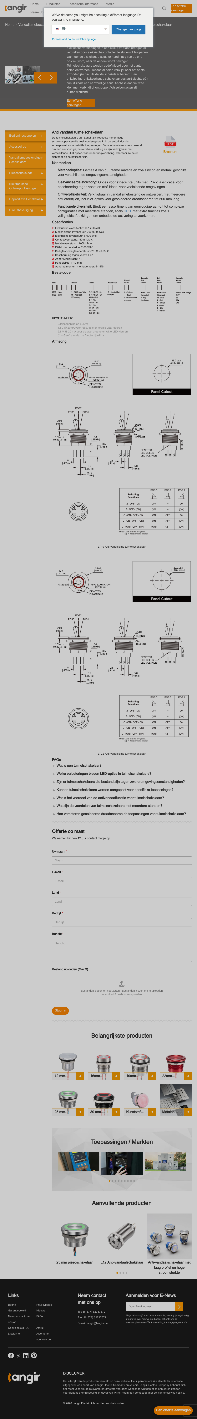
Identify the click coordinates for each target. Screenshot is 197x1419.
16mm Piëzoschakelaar (102, 1077)
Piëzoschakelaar (20, 173)
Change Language (128, 29)
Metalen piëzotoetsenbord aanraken (175, 1113)
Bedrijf (57, 913)
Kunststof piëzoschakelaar (138, 1113)
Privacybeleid (44, 1305)
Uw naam (59, 851)
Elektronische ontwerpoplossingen (23, 186)
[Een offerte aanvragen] (173, 1410)
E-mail (57, 872)
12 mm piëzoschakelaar (66, 1077)
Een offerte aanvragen (178, 8)
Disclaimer (14, 1334)
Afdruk (40, 1328)
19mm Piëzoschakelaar (138, 1077)
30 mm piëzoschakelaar (102, 1113)
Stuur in (60, 1010)
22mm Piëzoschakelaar (174, 1077)
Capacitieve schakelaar (25, 199)
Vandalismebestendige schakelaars (25, 160)
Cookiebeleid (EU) (19, 1328)
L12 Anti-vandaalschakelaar (122, 1262)
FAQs (39, 1316)
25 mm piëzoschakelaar (66, 1113)
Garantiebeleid (17, 1311)
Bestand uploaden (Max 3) (70, 969)
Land (56, 892)
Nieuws (40, 1311)
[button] (76, 107)
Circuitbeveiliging (21, 210)
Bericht (57, 934)
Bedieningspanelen (22, 135)
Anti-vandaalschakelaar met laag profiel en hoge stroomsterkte (169, 1268)
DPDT (128, 211)
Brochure (170, 152)
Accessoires (17, 146)
